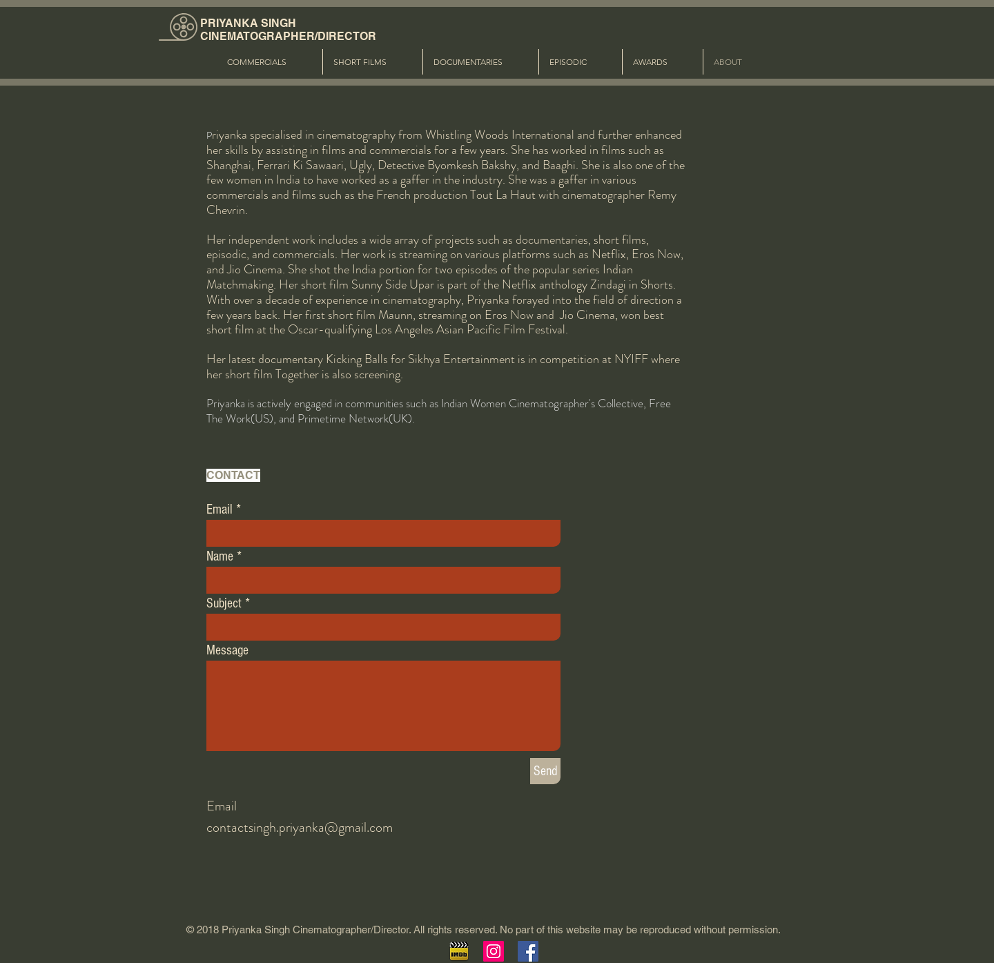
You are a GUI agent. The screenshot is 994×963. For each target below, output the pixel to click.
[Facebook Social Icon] (528, 951)
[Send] (545, 771)
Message (227, 650)
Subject (224, 603)
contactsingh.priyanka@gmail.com (299, 827)
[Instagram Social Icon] (493, 951)
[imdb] (459, 951)
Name (219, 556)
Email (219, 509)
